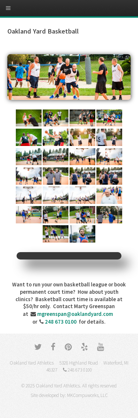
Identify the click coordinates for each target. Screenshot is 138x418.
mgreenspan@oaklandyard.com (75, 314)
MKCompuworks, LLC (87, 395)
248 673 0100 (61, 321)
